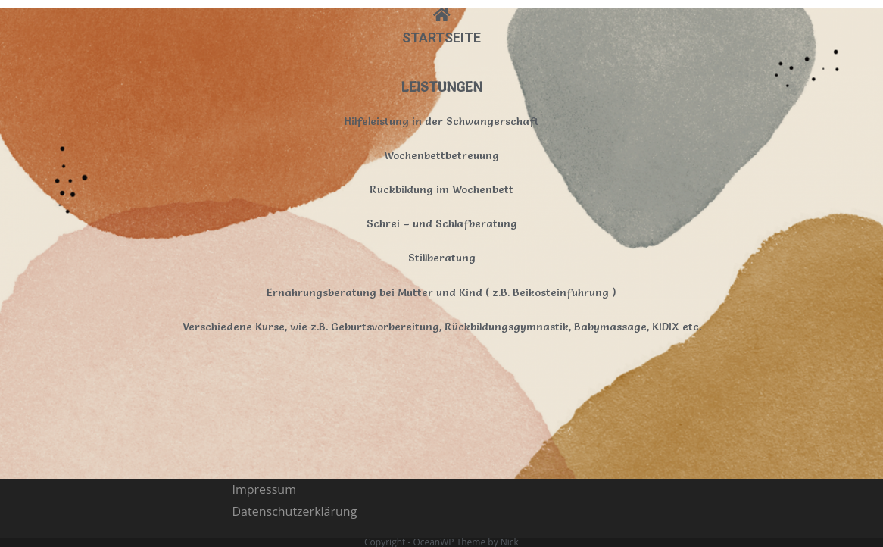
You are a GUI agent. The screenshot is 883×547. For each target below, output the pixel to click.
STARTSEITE (441, 37)
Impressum (264, 369)
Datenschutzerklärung (294, 391)
